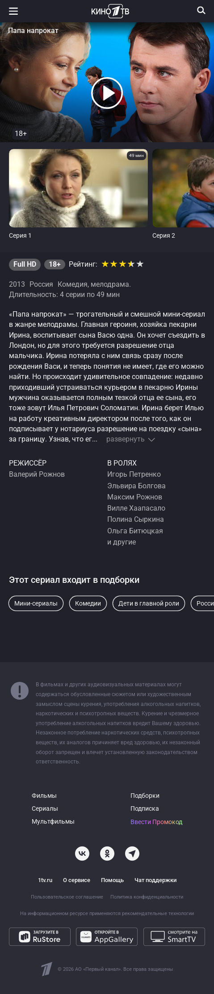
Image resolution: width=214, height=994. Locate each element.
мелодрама (110, 284)
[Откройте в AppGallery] (107, 936)
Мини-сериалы (36, 603)
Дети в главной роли (148, 603)
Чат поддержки (155, 880)
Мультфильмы (53, 821)
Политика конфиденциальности (146, 897)
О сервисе (76, 880)
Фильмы (44, 796)
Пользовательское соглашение (67, 897)
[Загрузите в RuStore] (40, 936)
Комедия (73, 284)
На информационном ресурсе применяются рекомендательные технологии (107, 913)
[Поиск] (201, 10)
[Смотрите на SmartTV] (174, 936)
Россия (41, 284)
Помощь (112, 880)
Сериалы (45, 809)
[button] (107, 93)
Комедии (88, 603)
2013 (17, 284)
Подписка (144, 809)
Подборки (144, 796)
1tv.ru (45, 880)
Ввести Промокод (156, 822)
